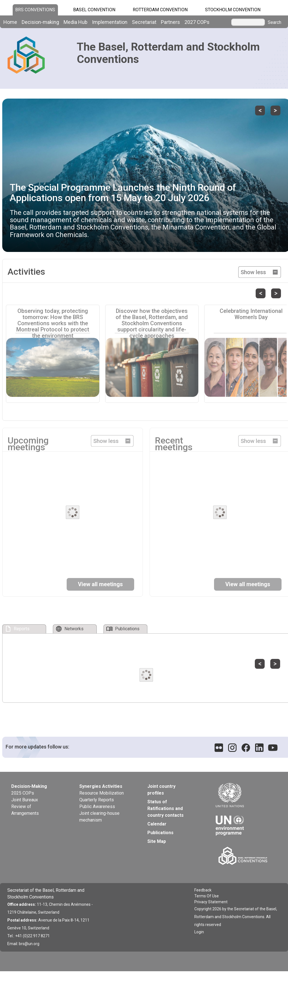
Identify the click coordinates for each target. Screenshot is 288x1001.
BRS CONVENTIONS (35, 9)
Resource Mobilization (101, 793)
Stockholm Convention (232, 9)
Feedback (203, 890)
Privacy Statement (211, 902)
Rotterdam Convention (160, 9)
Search (274, 22)
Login (199, 932)
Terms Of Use (206, 896)
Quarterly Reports (96, 799)
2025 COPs (22, 793)
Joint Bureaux (24, 799)
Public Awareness (97, 806)
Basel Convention (94, 9)
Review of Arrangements (25, 810)
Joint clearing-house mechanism (99, 817)
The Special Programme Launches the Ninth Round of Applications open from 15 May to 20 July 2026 (123, 192)
